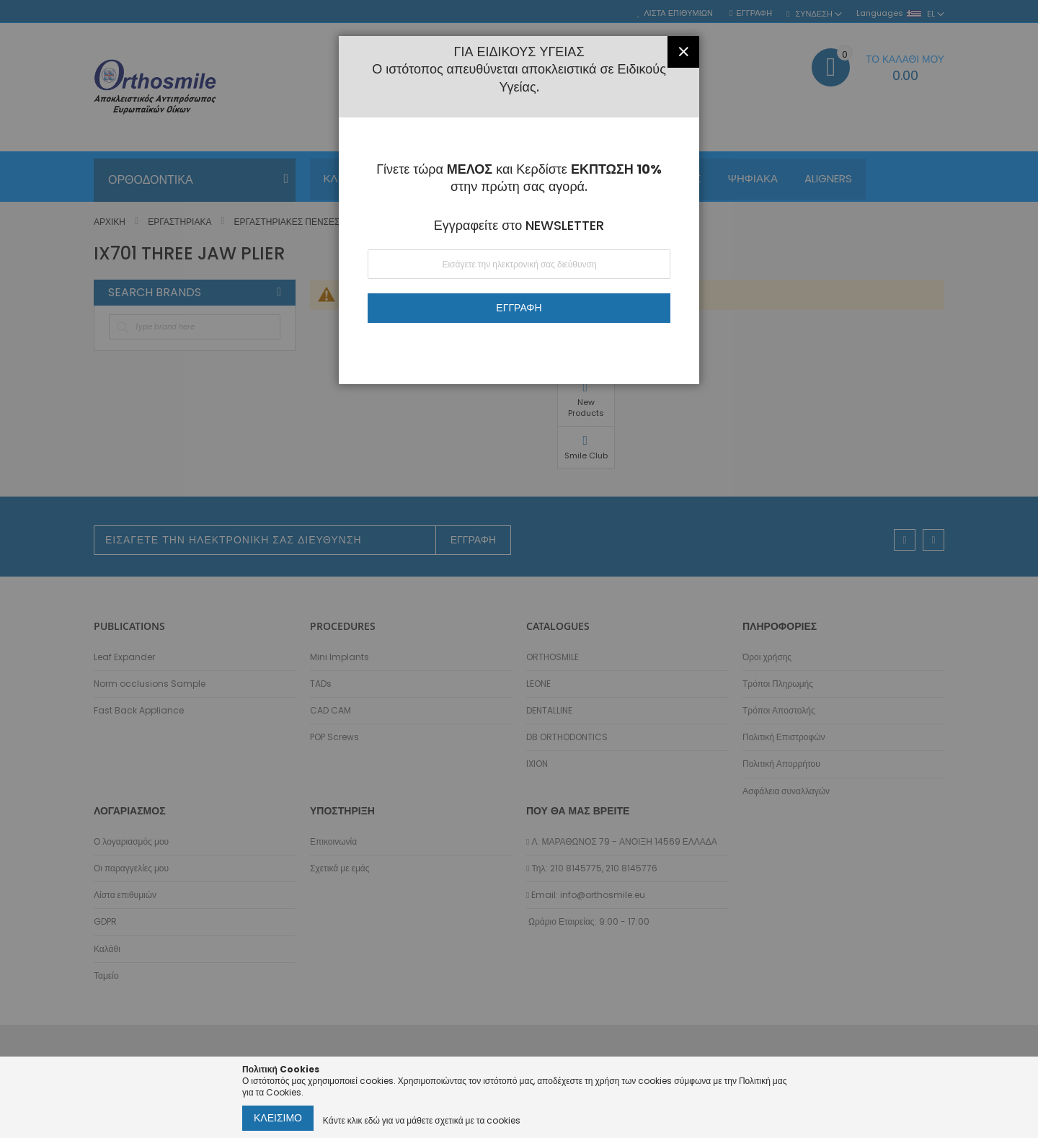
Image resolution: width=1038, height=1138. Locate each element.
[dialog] (519, 569)
